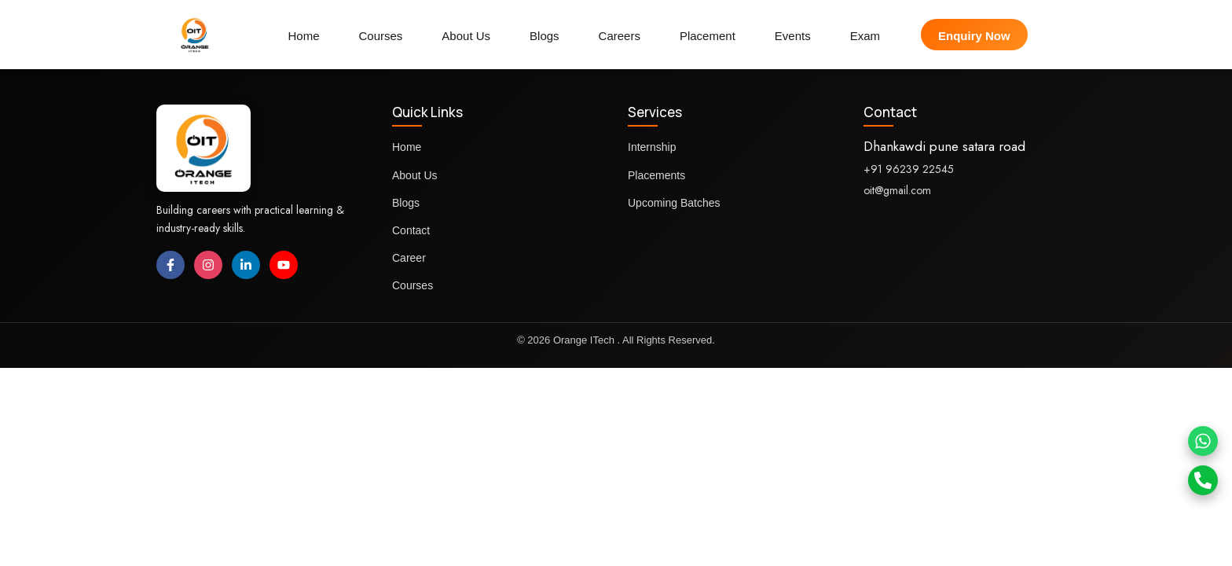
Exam (865, 35)
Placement (707, 35)
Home (303, 35)
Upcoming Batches (674, 203)
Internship (652, 147)
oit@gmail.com (897, 190)
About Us (466, 35)
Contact (411, 230)
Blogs (544, 35)
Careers (619, 35)
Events (793, 35)
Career (409, 258)
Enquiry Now (974, 35)
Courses (380, 35)
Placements (656, 175)
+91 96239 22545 (909, 169)
